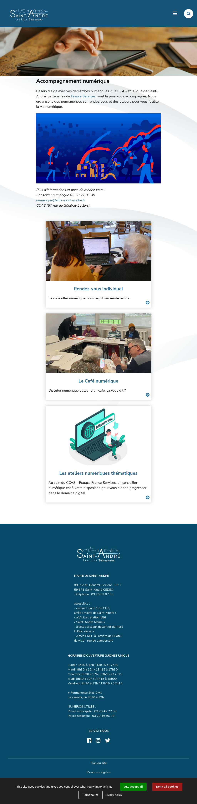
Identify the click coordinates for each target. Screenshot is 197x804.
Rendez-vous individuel (98, 289)
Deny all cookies (167, 786)
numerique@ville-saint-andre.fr (60, 200)
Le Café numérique (98, 381)
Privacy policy (113, 794)
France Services (83, 96)
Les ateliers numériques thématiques (98, 473)
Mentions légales (99, 772)
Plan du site (98, 763)
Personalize (90, 794)
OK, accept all (133, 786)
